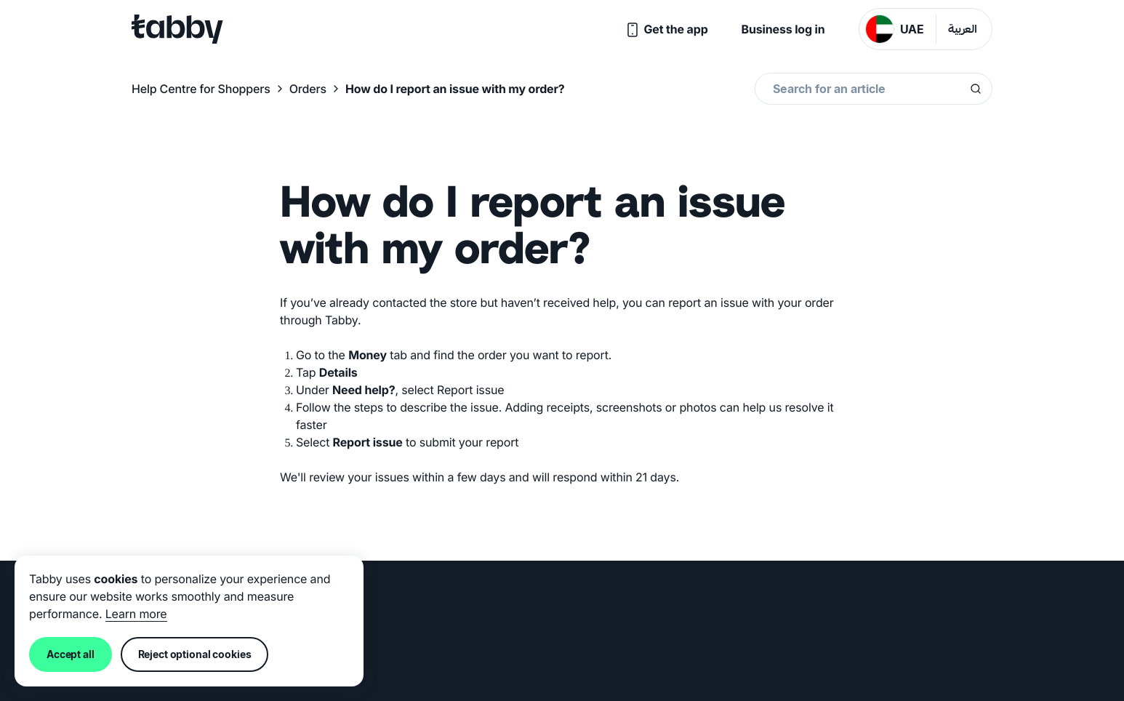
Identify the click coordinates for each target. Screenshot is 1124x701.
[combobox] (871, 88)
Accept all (71, 654)
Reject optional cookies (195, 654)
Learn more (136, 613)
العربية (962, 30)
